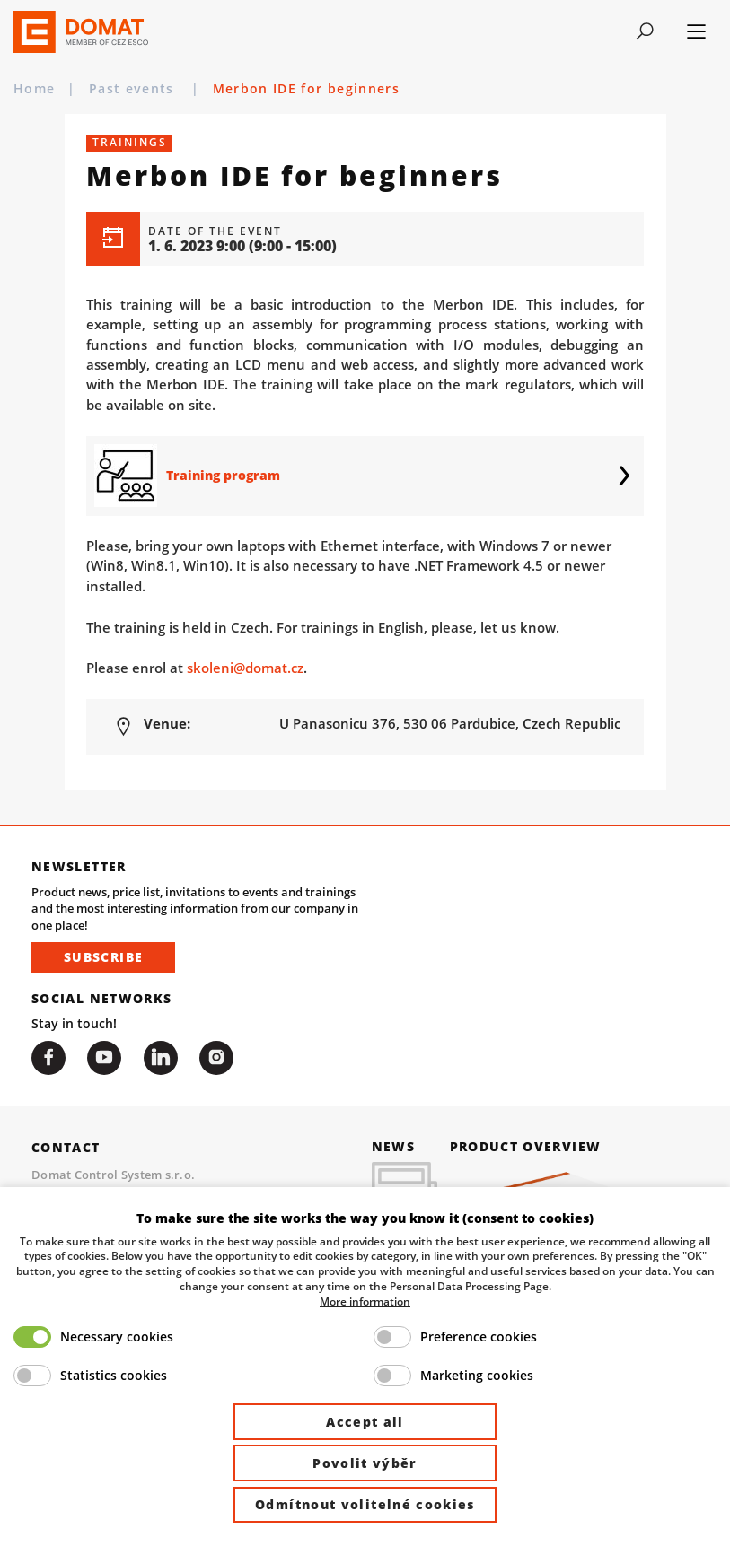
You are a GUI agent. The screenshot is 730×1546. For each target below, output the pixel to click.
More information (365, 1301)
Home (34, 88)
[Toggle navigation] (644, 31)
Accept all (365, 1421)
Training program (223, 475)
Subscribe (103, 956)
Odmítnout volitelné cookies (365, 1504)
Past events (134, 88)
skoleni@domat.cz (245, 668)
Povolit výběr (365, 1463)
